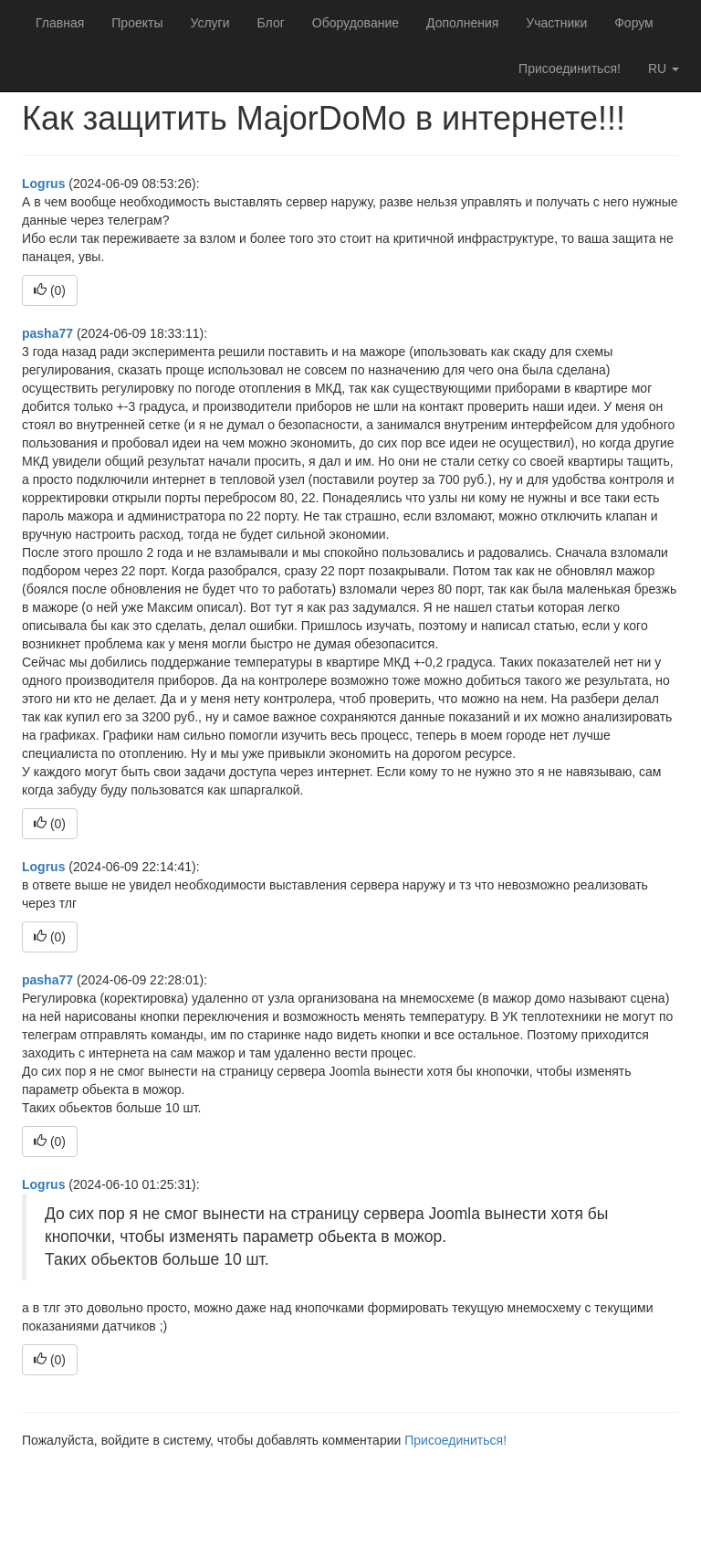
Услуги (209, 23)
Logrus (43, 183)
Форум (634, 23)
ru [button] (663, 68)
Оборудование (355, 23)
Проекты (136, 23)
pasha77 (47, 333)
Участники (556, 23)
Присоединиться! (569, 68)
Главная (60, 23)
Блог (271, 23)
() (50, 290)
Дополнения (462, 23)
